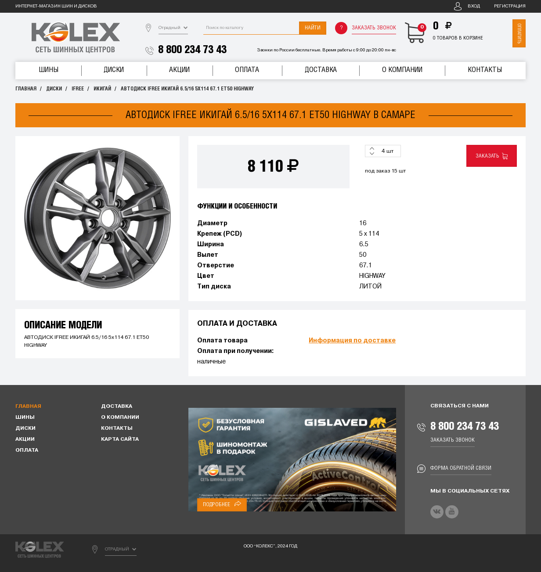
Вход (474, 6)
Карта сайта (120, 439)
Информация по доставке (352, 341)
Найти (313, 27)
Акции (179, 70)
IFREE (78, 88)
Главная (25, 88)
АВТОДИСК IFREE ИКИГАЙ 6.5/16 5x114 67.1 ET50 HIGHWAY (187, 88)
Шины (48, 70)
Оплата (247, 70)
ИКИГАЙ (102, 88)
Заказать (492, 156)
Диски (114, 70)
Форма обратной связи (460, 468)
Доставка (321, 70)
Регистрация (510, 6)
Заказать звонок (374, 27)
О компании (402, 70)
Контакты (485, 70)
